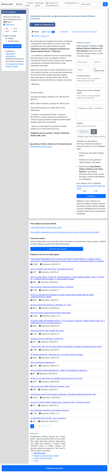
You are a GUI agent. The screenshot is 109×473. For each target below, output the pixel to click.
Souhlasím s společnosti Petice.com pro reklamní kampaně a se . (15, 58)
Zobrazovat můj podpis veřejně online (91, 154)
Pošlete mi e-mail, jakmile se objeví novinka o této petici (90, 161)
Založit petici (29, 4)
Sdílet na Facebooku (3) (42, 25)
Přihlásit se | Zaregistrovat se (52, 4)
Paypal (10, 38)
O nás (36, 461)
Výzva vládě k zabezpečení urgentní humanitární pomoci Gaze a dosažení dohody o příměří (64, 232)
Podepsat (91, 196)
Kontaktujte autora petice (41, 146)
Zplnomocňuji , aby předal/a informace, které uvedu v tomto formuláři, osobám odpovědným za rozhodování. (92, 172)
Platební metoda (9, 36)
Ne (96, 191)
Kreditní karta (13, 41)
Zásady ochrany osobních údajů (84, 32)
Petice (35, 32)
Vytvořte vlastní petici (57, 249)
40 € (15, 31)
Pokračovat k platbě (12, 46)
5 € (6, 28)
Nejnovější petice (39, 4)
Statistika (63, 32)
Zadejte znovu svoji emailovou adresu (88, 91)
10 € (15, 28)
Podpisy (48, 32)
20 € (7, 31)
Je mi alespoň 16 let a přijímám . (91, 186)
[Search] (91, 4)
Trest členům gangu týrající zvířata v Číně (46, 227)
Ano (84, 191)
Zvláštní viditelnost (40, 36)
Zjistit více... (9, 24)
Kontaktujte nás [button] (71, 3)
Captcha (80, 123)
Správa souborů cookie (43, 458)
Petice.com (7, 4)
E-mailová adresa (83, 76)
